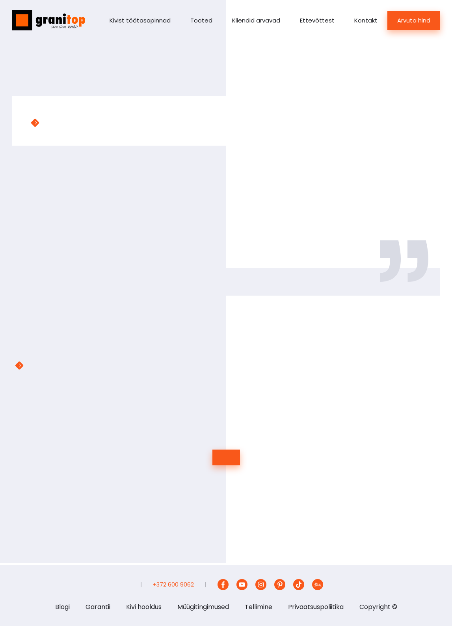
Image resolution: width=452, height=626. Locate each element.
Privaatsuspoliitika (316, 606)
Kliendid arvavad (256, 20)
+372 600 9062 (173, 585)
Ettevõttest (317, 20)
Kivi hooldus (144, 606)
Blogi (62, 606)
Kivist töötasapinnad (140, 20)
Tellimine (258, 606)
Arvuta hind (413, 20)
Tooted (201, 20)
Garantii (98, 606)
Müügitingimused (203, 606)
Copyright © (378, 606)
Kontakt (366, 20)
